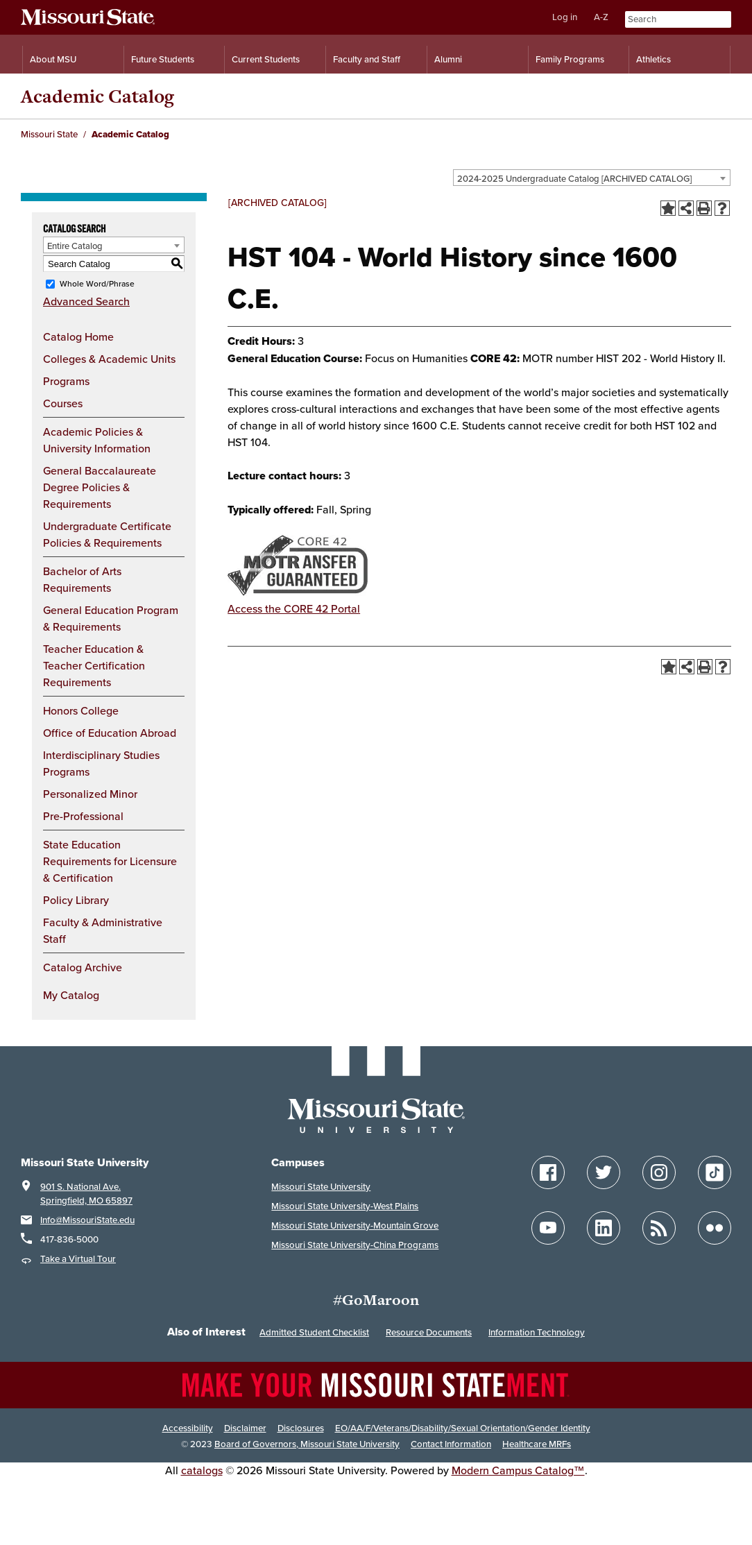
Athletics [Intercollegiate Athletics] (653, 59)
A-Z (601, 17)
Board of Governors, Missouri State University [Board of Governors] (307, 1444)
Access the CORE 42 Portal (294, 608)
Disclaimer (245, 1428)
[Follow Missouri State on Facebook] (548, 1172)
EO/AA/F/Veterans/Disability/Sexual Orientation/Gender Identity (462, 1428)
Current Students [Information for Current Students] (266, 59)
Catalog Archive (82, 967)
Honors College (81, 710)
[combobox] (591, 177)
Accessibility (187, 1428)
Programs (66, 381)
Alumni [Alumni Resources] (448, 59)
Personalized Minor (90, 793)
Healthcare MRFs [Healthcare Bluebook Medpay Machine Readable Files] (536, 1444)
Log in (564, 17)
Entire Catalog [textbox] (75, 245)
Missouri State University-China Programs (354, 1245)
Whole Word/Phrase (97, 283)
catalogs (202, 1470)
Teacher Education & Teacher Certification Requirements (94, 665)
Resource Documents (429, 1332)
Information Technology (536, 1332)
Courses (63, 403)
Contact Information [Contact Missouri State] (451, 1444)
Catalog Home (78, 336)
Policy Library (76, 899)
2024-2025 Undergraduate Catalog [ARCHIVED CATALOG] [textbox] (574, 178)
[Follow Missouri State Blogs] (659, 1228)
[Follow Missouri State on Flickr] (714, 1228)
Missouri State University (320, 1186)
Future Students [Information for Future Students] (162, 59)
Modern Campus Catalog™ (518, 1470)
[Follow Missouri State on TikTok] (714, 1172)
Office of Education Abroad (109, 732)
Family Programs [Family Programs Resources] (570, 59)
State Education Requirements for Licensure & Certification (110, 861)
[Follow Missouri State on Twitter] (603, 1172)
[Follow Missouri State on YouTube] (548, 1228)
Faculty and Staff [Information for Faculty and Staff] (366, 59)
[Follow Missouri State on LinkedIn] (603, 1228)
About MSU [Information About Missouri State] (53, 59)
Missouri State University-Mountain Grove (354, 1225)
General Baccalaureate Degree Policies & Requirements (99, 487)
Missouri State (49, 134)
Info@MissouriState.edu (87, 1220)
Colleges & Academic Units (109, 358)
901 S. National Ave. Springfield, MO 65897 (86, 1193)
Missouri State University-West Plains (344, 1206)
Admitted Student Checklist (314, 1332)
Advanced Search (86, 301)
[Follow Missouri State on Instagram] (659, 1172)
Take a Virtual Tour (78, 1258)
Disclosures (300, 1428)
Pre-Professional (83, 815)
